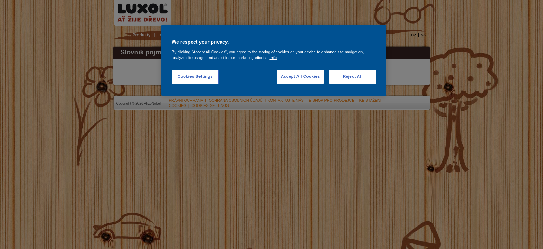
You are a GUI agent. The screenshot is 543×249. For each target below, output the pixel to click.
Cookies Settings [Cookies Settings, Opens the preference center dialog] (195, 76)
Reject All (353, 76)
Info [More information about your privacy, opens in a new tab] (273, 58)
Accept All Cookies (300, 76)
